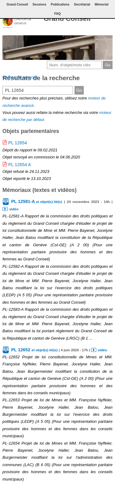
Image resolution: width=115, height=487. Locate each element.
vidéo (13, 209)
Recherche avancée (19, 77)
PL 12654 (17, 142)
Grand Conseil (67, 18)
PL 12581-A (36, 201)
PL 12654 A (19, 164)
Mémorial (102, 4)
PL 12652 (34, 349)
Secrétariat (82, 4)
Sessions (39, 4)
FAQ (57, 13)
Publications (60, 4)
